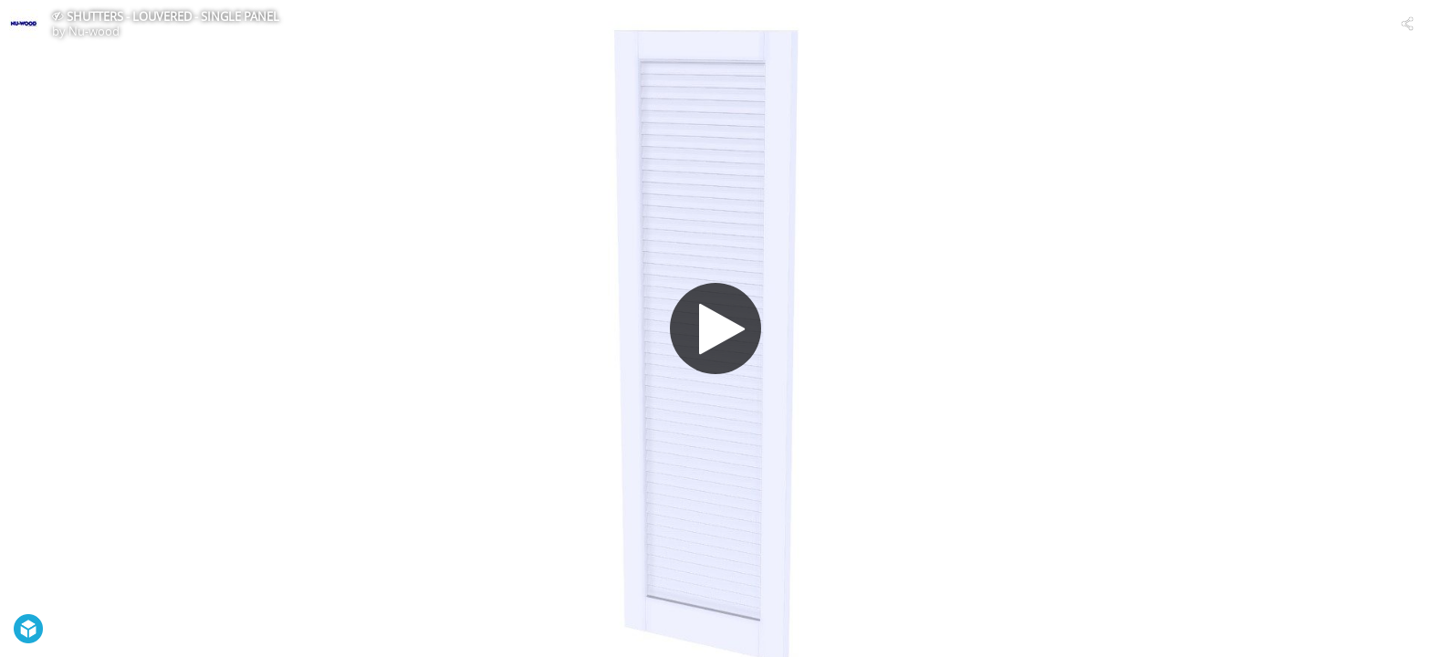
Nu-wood (94, 31)
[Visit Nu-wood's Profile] (23, 23)
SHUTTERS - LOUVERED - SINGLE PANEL (173, 16)
